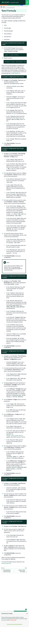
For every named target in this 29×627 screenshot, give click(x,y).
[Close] (27, 613)
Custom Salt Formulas (21, 570)
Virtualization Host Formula (7, 570)
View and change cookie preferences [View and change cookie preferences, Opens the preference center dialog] (14, 624)
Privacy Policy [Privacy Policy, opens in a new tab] (13, 620)
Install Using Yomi (15, 73)
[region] (14, 619)
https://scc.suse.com (14, 435)
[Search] (17, 8)
